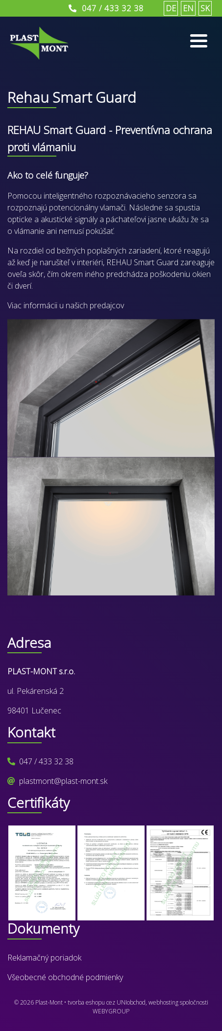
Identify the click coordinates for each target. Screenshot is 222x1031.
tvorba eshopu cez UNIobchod (107, 1002)
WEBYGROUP (111, 1011)
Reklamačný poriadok (44, 957)
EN (188, 8)
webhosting (163, 1002)
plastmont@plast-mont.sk (63, 781)
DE (171, 8)
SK (205, 8)
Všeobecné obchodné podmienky (65, 977)
